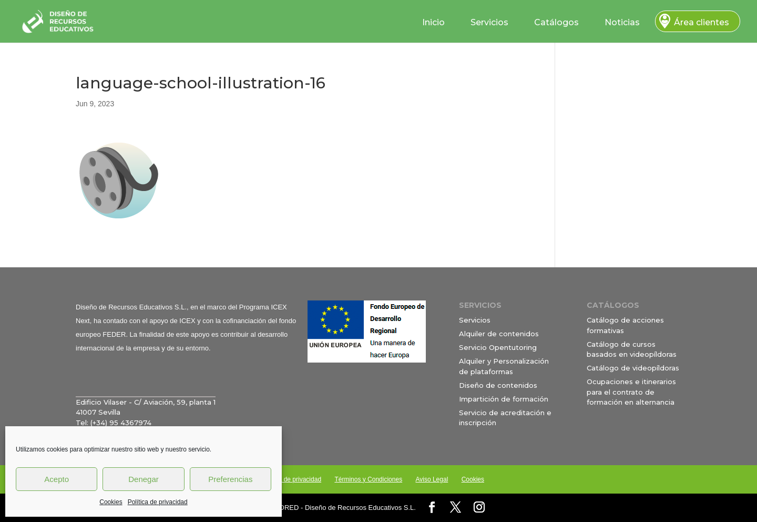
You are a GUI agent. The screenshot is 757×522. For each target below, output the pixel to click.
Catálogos (556, 22)
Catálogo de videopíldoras (633, 368)
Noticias (622, 22)
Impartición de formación (503, 399)
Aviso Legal (431, 479)
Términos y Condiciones (368, 479)
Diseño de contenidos (498, 385)
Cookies (110, 502)
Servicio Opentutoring (498, 347)
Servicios (489, 22)
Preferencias (230, 479)
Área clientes (701, 22)
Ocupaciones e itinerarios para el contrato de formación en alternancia (631, 391)
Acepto (56, 479)
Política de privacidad (158, 502)
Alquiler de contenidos (499, 333)
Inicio (433, 22)
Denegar (143, 479)
